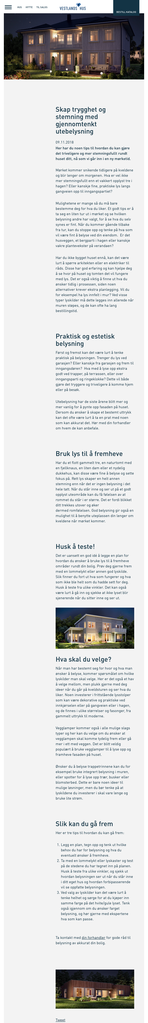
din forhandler (93, 938)
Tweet (60, 1020)
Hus (19, 7)
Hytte (29, 7)
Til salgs (42, 7)
